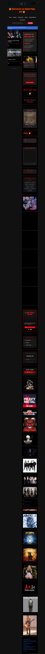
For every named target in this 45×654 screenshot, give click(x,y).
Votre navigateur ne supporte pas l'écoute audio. (30, 359)
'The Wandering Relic (27, 646)
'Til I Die (33, 646)
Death (27, 184)
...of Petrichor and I (26, 643)
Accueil (10, 17)
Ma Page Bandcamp (32, 17)
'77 (31, 643)
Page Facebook (20, 17)
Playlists (26, 17)
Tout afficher (10, 28)
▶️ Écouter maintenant (30, 327)
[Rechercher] (37, 3)
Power (28, 186)
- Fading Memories (26, 639)
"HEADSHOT (25, 649)
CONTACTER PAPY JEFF (30, 140)
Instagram (15, 17)
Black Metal (32, 184)
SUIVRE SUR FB (30, 372)
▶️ (31, 329)
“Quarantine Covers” (32, 649)
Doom (32, 186)
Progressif (27, 188)
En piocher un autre (30, 126)
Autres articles (14, 68)
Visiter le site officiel (29, 361)
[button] (20, 45)
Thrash (33, 182)
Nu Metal (30, 190)
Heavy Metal (27, 182)
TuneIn (30, 324)
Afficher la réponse (29, 82)
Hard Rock (33, 188)
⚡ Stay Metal (27, 49)
